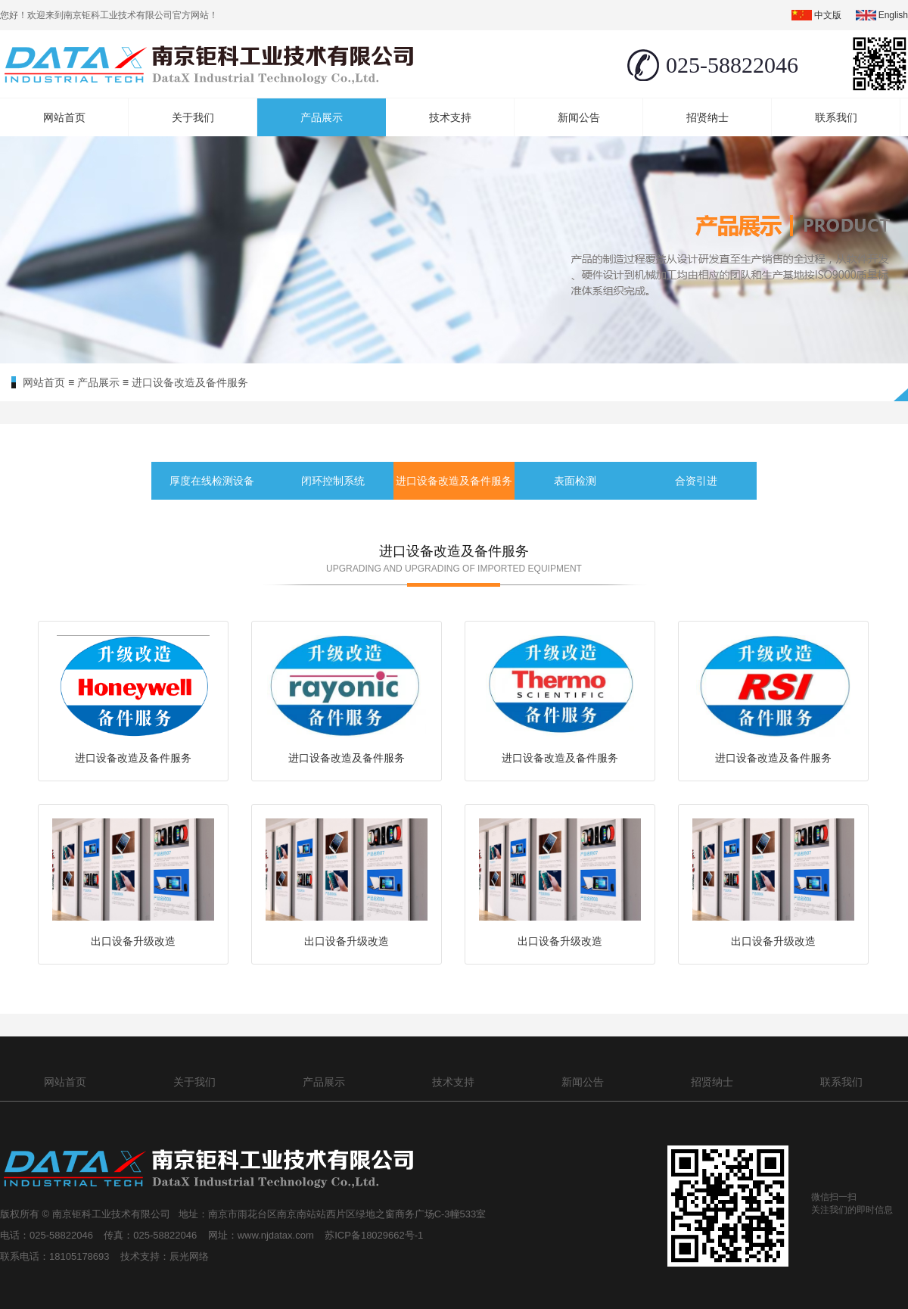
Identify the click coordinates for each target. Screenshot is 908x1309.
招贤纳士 (707, 117)
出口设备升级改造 (133, 941)
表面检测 (575, 481)
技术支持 (450, 117)
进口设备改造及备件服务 (190, 382)
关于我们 (193, 117)
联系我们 (836, 117)
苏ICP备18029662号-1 (376, 1235)
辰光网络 (189, 1256)
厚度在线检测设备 (211, 481)
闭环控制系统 (333, 481)
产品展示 (321, 117)
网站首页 (64, 117)
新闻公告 (579, 117)
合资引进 (696, 481)
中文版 (827, 15)
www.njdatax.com (277, 1235)
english (893, 15)
